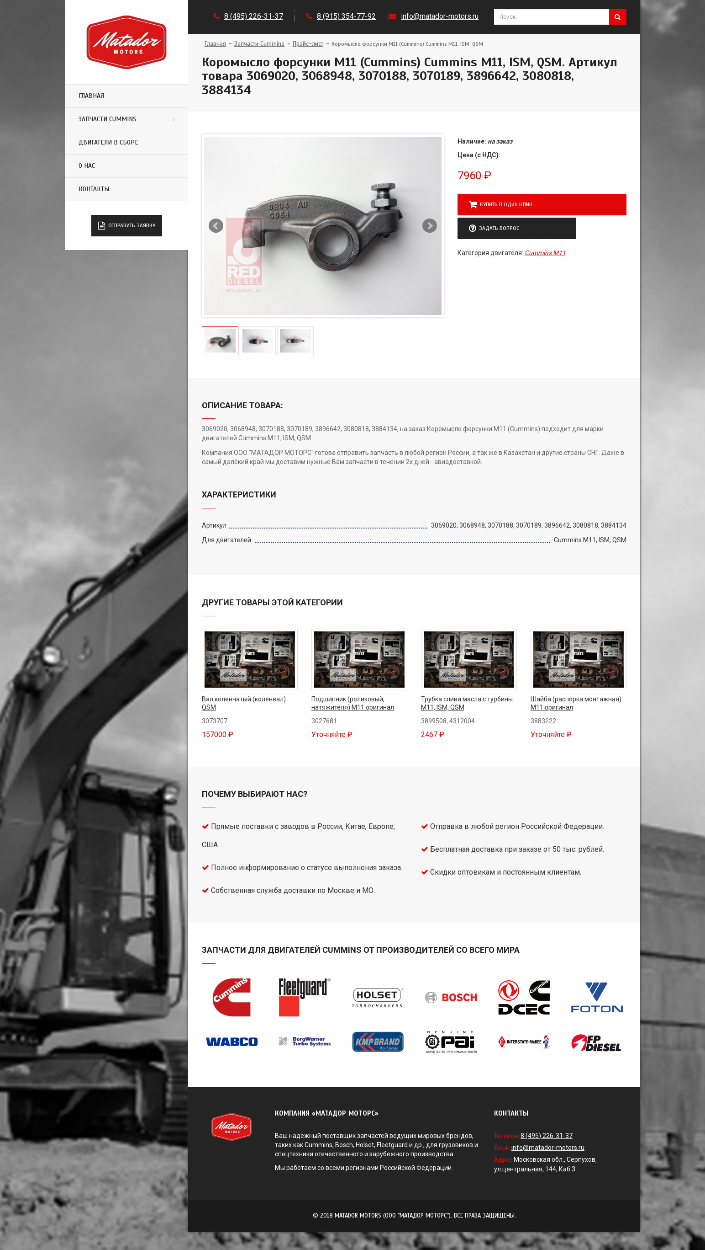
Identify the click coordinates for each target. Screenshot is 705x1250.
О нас (87, 166)
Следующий (429, 226)
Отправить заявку (126, 226)
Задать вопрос (494, 228)
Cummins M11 (545, 252)
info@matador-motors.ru (440, 16)
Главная (91, 96)
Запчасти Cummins (108, 119)
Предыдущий (216, 226)
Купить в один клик (500, 205)
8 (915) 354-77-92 (346, 16)
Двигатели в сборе (108, 142)
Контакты (94, 189)
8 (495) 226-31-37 (253, 16)
